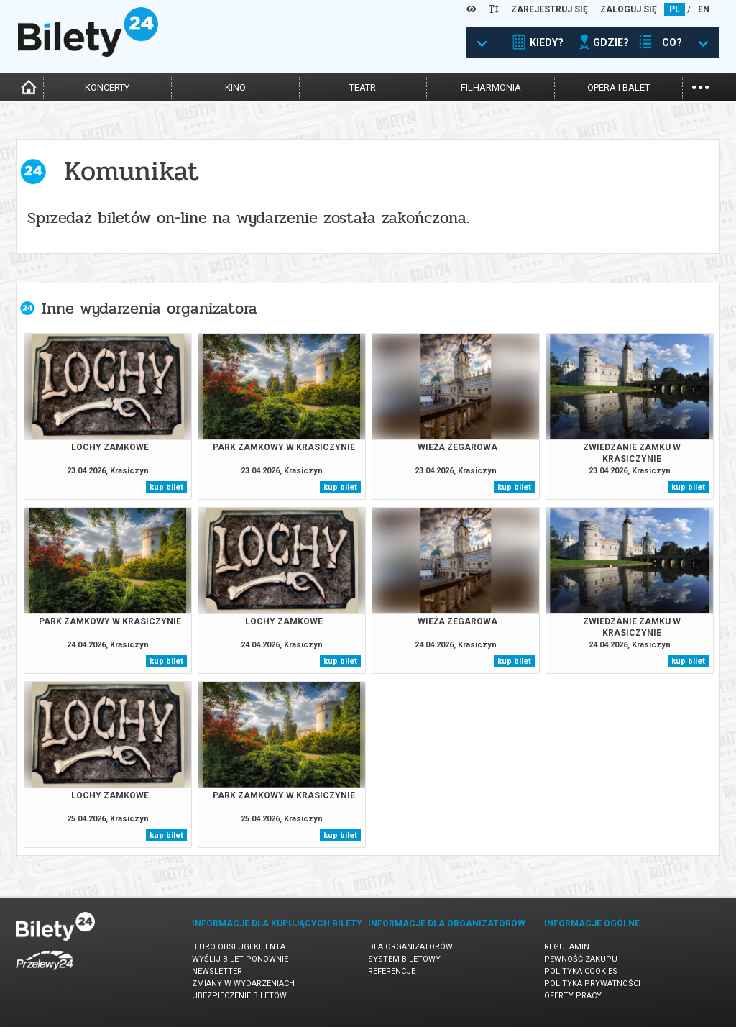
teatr (362, 87)
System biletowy (404, 959)
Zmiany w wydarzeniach (243, 983)
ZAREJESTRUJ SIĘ (549, 9)
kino (235, 87)
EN (703, 9)
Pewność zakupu (580, 959)
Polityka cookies (580, 971)
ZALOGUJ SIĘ (628, 9)
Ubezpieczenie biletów (239, 995)
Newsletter (217, 971)
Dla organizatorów (410, 946)
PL (674, 9)
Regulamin (566, 946)
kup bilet (166, 487)
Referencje (391, 971)
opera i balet (618, 87)
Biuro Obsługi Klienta (238, 946)
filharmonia (491, 87)
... (700, 86)
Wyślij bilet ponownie (240, 959)
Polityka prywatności (592, 983)
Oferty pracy (573, 995)
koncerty (107, 87)
